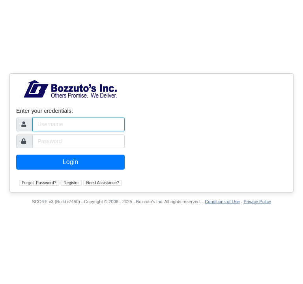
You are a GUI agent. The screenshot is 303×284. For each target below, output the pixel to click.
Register (71, 183)
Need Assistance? (102, 183)
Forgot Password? (39, 183)
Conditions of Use (222, 201)
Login (70, 162)
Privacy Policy (257, 201)
